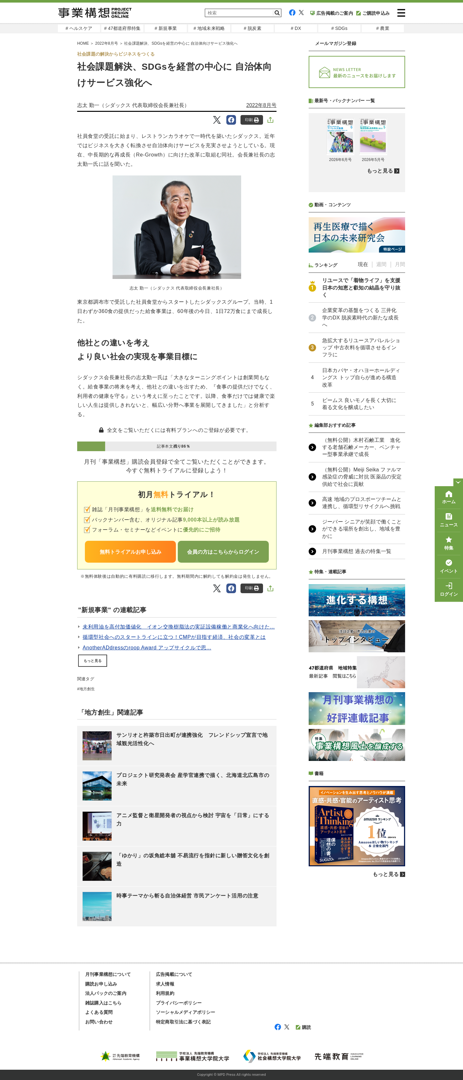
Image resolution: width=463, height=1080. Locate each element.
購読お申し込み (101, 984)
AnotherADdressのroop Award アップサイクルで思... (147, 647)
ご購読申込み (373, 13)
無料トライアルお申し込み (130, 552)
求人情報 (165, 984)
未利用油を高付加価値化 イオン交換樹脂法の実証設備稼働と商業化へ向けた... (179, 626)
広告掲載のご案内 (331, 13)
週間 (381, 264)
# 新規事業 (166, 28)
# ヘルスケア (79, 28)
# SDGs (339, 28)
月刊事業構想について (108, 974)
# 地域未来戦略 (209, 28)
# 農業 (382, 28)
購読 (303, 1027)
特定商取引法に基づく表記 (183, 1022)
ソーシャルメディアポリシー (185, 1012)
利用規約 (165, 993)
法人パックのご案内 (105, 993)
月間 (400, 264)
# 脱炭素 (252, 28)
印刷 (252, 120)
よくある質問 (99, 1012)
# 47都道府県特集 (122, 28)
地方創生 (87, 689)
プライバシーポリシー (179, 1003)
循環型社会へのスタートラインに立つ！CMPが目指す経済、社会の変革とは (174, 637)
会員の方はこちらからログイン (223, 552)
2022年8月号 (261, 105)
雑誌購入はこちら (103, 1003)
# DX (296, 28)
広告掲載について (174, 974)
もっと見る (93, 661)
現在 (363, 264)
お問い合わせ (99, 1022)
